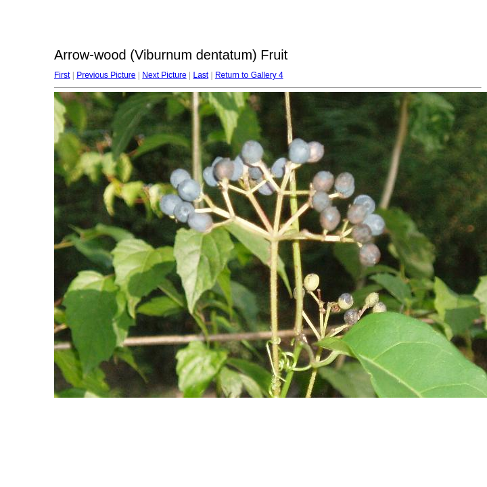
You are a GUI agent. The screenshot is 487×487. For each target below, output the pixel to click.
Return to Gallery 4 (249, 75)
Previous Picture (105, 75)
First (62, 75)
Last (200, 75)
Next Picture (164, 75)
